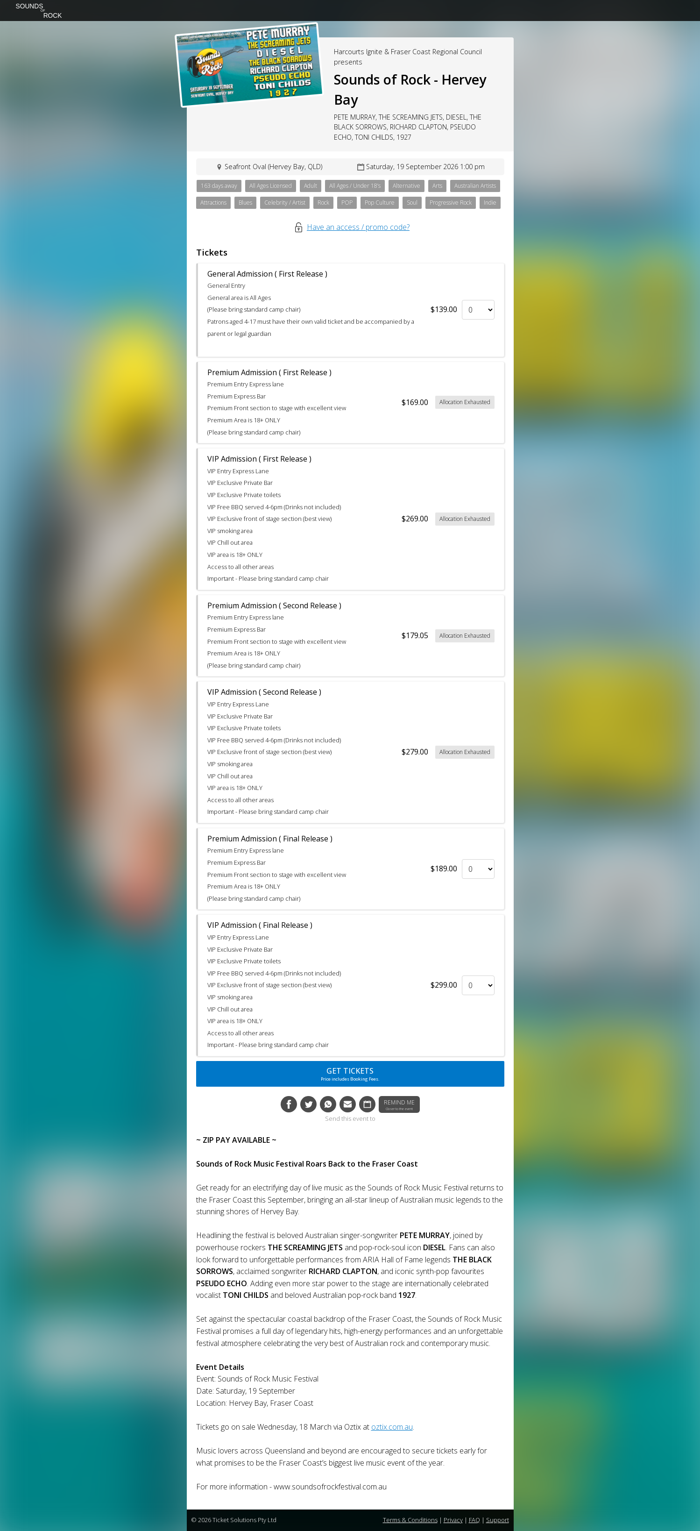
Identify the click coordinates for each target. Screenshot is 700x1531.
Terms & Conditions (410, 1520)
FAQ (474, 1520)
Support (497, 1520)
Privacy (453, 1520)
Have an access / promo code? (358, 227)
